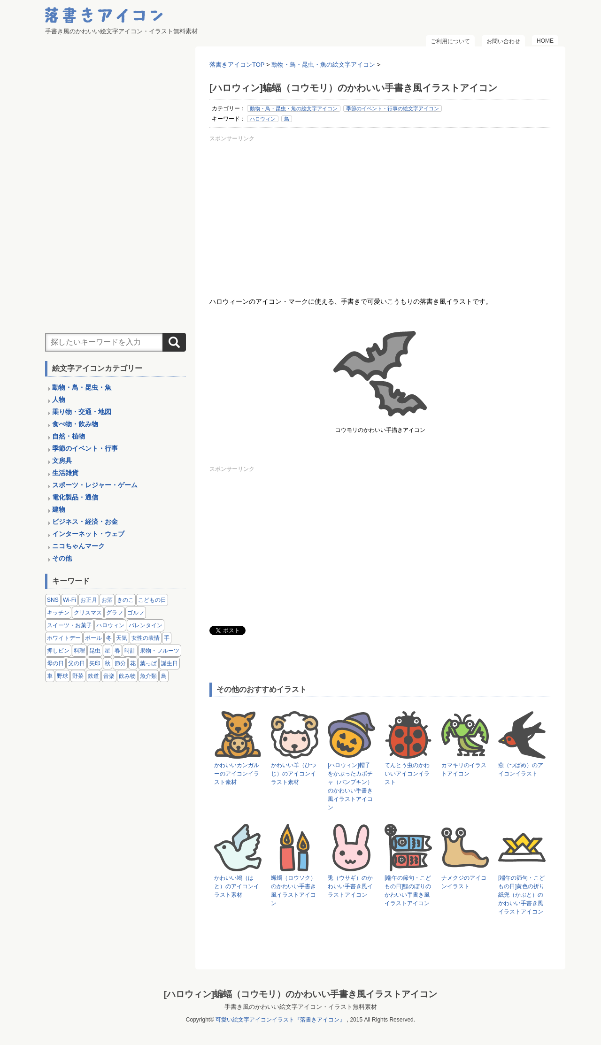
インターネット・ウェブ (88, 534)
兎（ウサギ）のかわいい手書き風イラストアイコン (350, 886)
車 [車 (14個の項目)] (50, 676)
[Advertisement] (380, 211)
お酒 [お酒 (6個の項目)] (107, 600)
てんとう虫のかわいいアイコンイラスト (407, 773)
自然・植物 (68, 436)
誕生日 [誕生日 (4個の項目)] (169, 663)
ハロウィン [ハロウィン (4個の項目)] (110, 625)
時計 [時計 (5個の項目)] (130, 650)
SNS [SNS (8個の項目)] (53, 600)
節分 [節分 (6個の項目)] (120, 663)
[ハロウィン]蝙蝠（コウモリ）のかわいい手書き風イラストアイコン (300, 994)
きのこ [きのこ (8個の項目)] (125, 600)
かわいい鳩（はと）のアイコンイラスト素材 (236, 886)
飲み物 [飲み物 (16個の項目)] (127, 676)
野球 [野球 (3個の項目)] (62, 676)
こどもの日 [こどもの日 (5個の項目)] (152, 600)
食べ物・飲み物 (75, 424)
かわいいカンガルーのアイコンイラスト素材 (236, 773)
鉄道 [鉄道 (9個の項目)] (93, 676)
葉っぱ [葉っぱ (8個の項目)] (148, 663)
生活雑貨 (65, 472)
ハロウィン (263, 119)
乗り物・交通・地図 (81, 411)
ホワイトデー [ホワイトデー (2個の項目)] (64, 638)
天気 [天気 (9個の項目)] (121, 638)
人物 (58, 399)
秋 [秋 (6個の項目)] (107, 663)
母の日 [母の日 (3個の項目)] (55, 663)
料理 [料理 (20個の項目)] (79, 650)
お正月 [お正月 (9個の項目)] (88, 600)
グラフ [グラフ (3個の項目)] (114, 612)
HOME (545, 41)
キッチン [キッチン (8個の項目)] (58, 612)
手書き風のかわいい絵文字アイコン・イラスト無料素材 (300, 1006)
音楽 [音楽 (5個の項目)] (109, 676)
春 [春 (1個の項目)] (117, 650)
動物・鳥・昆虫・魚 (81, 387)
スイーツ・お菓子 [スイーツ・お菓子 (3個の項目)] (69, 625)
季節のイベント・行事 (85, 448)
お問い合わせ (503, 41)
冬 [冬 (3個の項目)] (109, 638)
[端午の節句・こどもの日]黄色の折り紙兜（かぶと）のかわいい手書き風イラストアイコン (521, 895)
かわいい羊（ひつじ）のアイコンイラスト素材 (293, 773)
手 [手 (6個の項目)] (167, 638)
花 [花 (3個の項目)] (133, 663)
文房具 (62, 460)
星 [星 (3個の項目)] (107, 650)
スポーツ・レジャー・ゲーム (95, 485)
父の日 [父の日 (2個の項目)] (76, 663)
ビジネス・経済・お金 (85, 521)
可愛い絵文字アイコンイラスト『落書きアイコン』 (280, 1019)
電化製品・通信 (75, 497)
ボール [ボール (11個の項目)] (93, 638)
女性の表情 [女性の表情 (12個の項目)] (145, 638)
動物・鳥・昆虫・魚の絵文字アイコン (294, 108)
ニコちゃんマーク (78, 546)
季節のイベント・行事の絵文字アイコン (392, 108)
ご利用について (450, 41)
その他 (62, 558)
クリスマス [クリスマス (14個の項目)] (88, 612)
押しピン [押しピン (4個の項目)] (58, 650)
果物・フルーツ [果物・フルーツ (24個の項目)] (159, 650)
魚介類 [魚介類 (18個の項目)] (148, 676)
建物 (58, 509)
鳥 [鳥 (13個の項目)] (164, 676)
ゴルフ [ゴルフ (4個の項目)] (135, 612)
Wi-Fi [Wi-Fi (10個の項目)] (69, 600)
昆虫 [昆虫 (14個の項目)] (94, 650)
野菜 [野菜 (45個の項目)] (78, 676)
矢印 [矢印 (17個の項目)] (94, 663)
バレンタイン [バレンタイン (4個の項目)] (145, 625)
